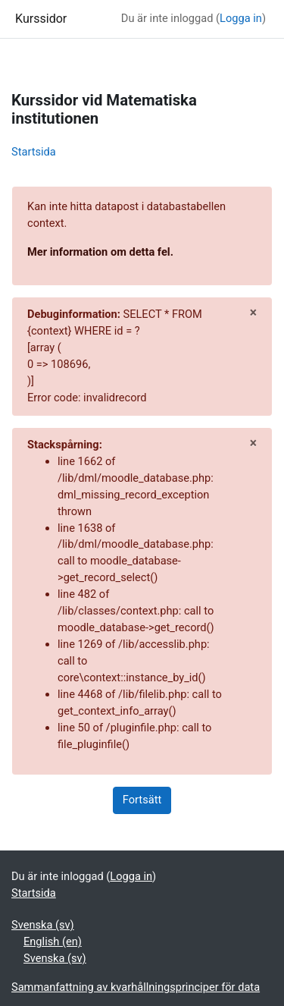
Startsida (33, 152)
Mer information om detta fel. (100, 252)
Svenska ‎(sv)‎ (42, 925)
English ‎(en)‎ (52, 941)
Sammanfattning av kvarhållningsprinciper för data (135, 987)
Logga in (241, 18)
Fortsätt (142, 799)
